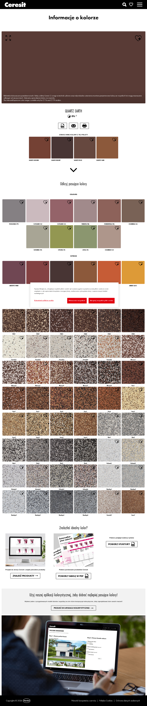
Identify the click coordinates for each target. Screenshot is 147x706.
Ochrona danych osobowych (128, 700)
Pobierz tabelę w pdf (73, 576)
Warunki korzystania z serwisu (83, 700)
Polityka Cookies (106, 700)
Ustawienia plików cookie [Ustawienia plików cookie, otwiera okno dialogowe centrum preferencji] (44, 300)
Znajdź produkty (25, 575)
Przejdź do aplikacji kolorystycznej (73, 608)
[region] (74, 294)
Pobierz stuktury (121, 544)
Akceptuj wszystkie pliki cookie (101, 300)
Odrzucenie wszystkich (77, 300)
